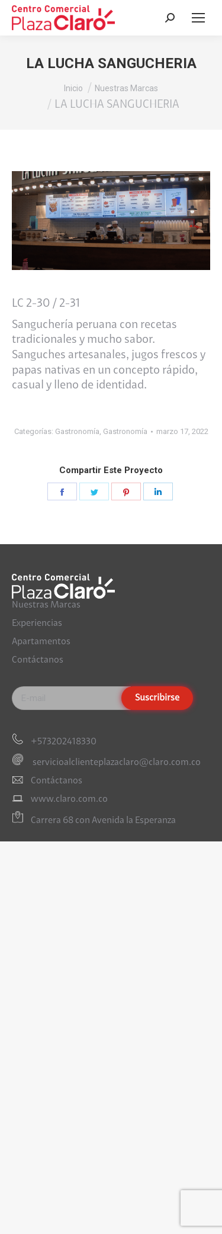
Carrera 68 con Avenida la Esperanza (103, 820)
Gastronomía (77, 431)
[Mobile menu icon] (198, 18)
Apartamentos (41, 642)
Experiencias (37, 623)
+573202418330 (63, 742)
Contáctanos (37, 660)
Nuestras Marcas (46, 605)
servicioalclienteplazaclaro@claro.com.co (116, 762)
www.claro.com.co (69, 799)
